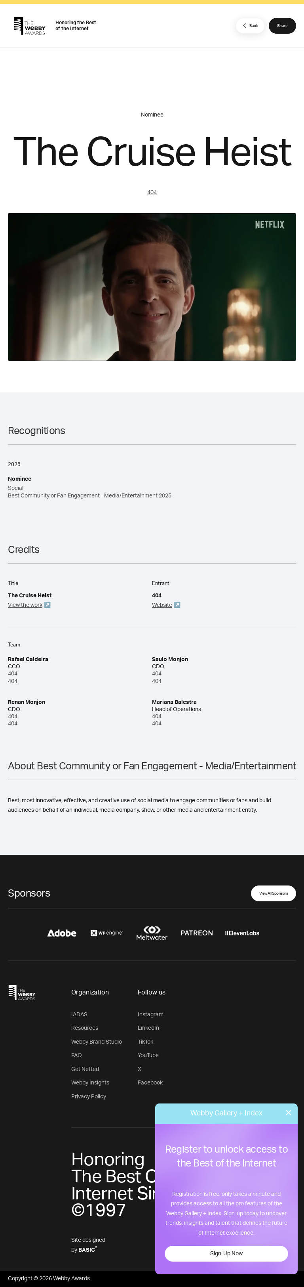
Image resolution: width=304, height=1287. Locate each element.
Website (162, 605)
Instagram (150, 1014)
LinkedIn (148, 1028)
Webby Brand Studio (96, 1042)
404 (152, 192)
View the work (25, 605)
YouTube (148, 1055)
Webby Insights (90, 1083)
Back (249, 25)
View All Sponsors (273, 893)
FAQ (76, 1055)
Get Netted (85, 1069)
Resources (84, 1028)
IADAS (79, 1014)
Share (282, 26)
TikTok (145, 1042)
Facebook (150, 1083)
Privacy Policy (88, 1097)
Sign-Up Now (226, 1253)
